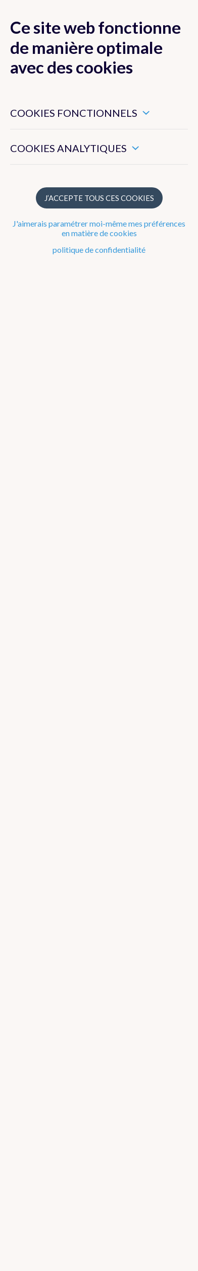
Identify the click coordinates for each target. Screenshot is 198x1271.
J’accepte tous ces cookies (99, 197)
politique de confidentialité (99, 249)
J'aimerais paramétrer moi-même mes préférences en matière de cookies (99, 228)
